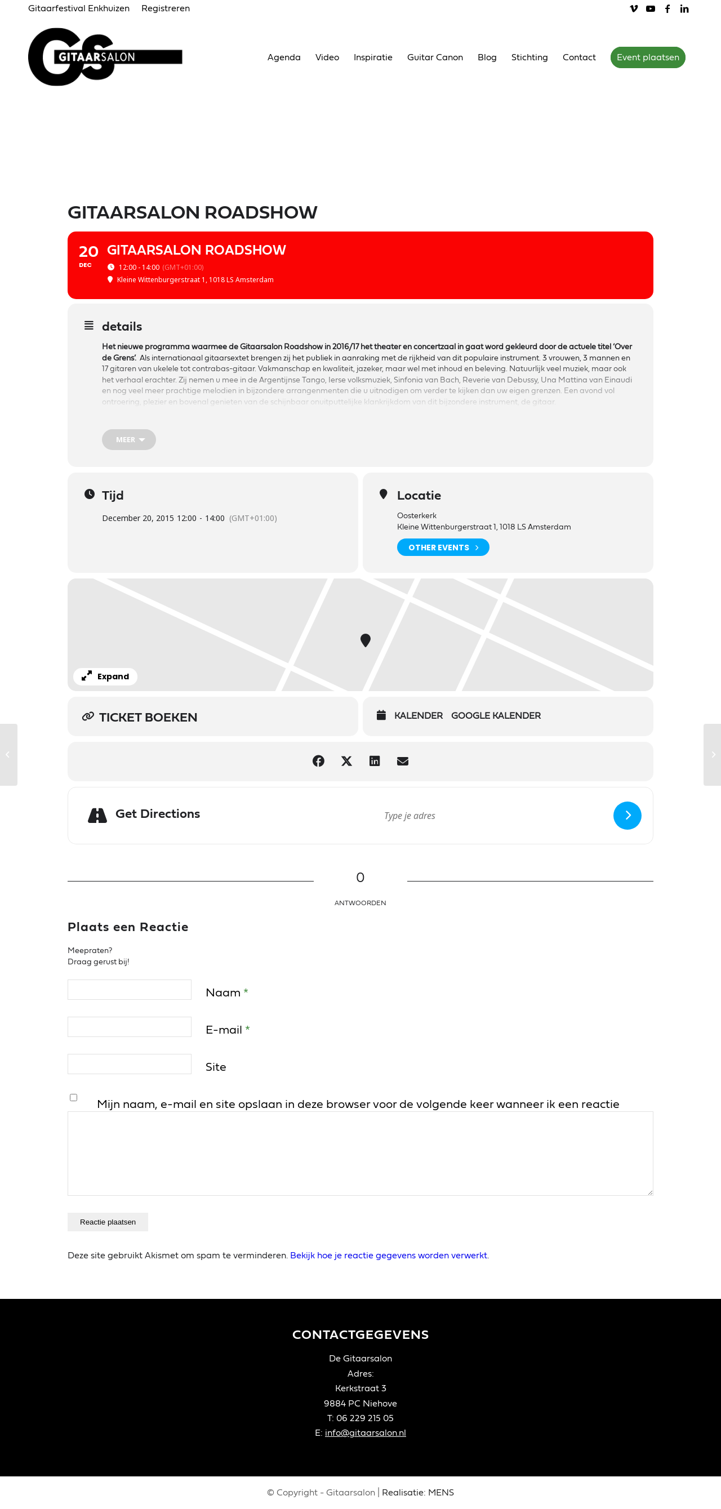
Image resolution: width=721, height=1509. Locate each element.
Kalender (418, 715)
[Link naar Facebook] (667, 8)
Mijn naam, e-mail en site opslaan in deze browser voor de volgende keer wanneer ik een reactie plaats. (358, 1113)
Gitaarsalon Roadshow (143, 421)
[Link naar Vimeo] (633, 8)
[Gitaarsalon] (114, 56)
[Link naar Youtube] (650, 8)
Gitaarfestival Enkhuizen (79, 8)
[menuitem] (82, 9)
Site (216, 1067)
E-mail (228, 1030)
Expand (105, 676)
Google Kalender (496, 715)
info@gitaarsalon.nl (365, 1432)
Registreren (165, 8)
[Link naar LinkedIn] (684, 8)
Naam (227, 993)
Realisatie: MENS (418, 1492)
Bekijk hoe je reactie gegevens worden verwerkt (388, 1255)
